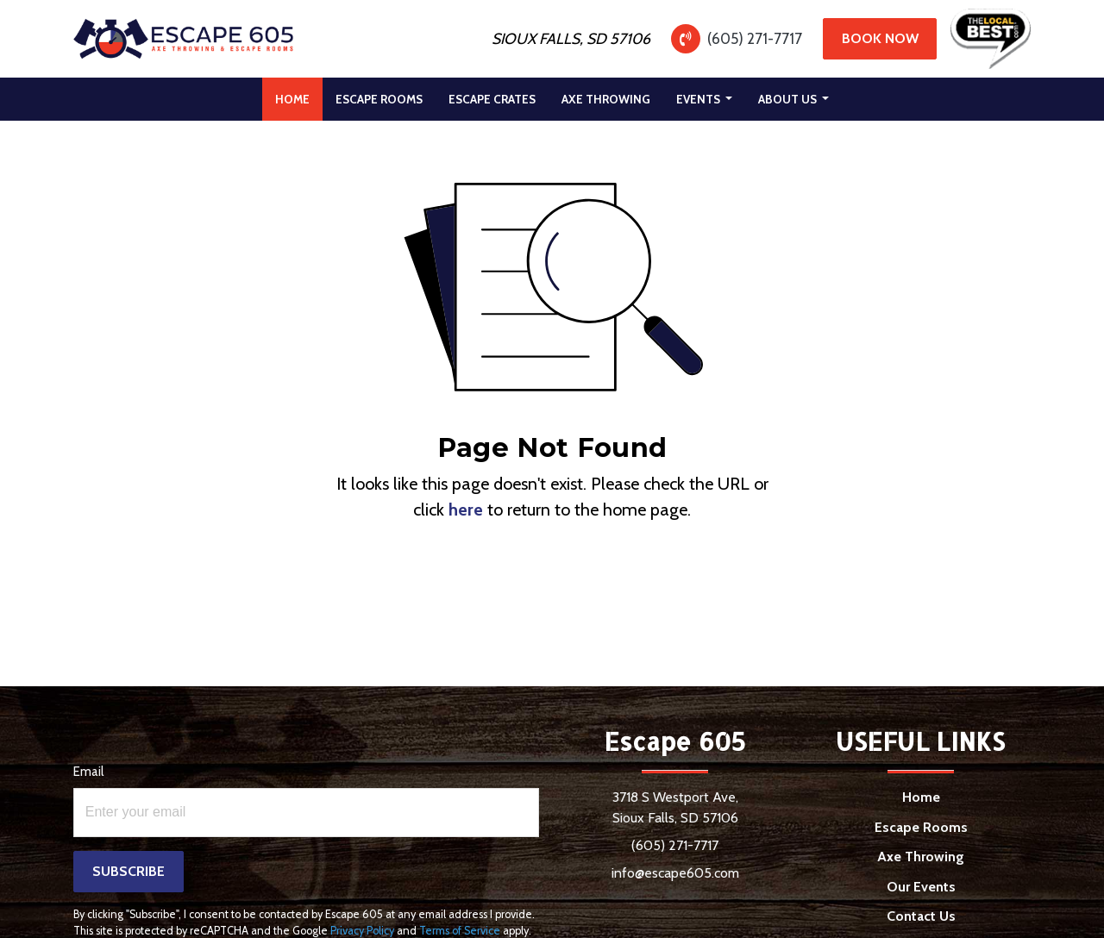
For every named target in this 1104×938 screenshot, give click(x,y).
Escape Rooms (379, 99)
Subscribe (128, 871)
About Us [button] (788, 99)
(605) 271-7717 (754, 38)
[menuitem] (292, 99)
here (465, 509)
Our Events (921, 887)
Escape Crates (492, 99)
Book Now (880, 38)
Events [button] (699, 99)
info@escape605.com (675, 873)
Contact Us (921, 916)
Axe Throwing (605, 99)
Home (299, 95)
